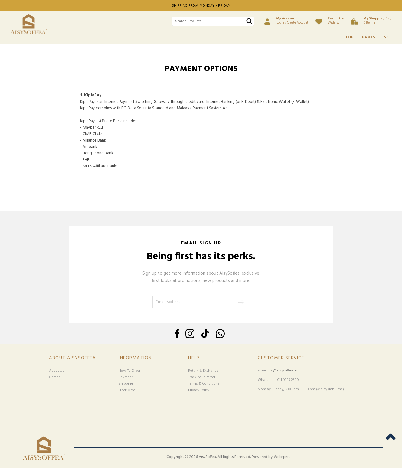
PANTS (368, 37)
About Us (56, 371)
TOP (349, 37)
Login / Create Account (292, 20)
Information (135, 358)
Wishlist (336, 20)
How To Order (129, 371)
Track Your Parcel (201, 377)
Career (54, 377)
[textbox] (213, 21)
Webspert (282, 457)
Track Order (127, 390)
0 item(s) (377, 20)
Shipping (126, 384)
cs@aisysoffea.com (285, 371)
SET (387, 37)
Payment (126, 377)
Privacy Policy (198, 390)
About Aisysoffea (72, 358)
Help (193, 358)
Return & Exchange (203, 371)
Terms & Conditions (204, 384)
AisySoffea (207, 457)
